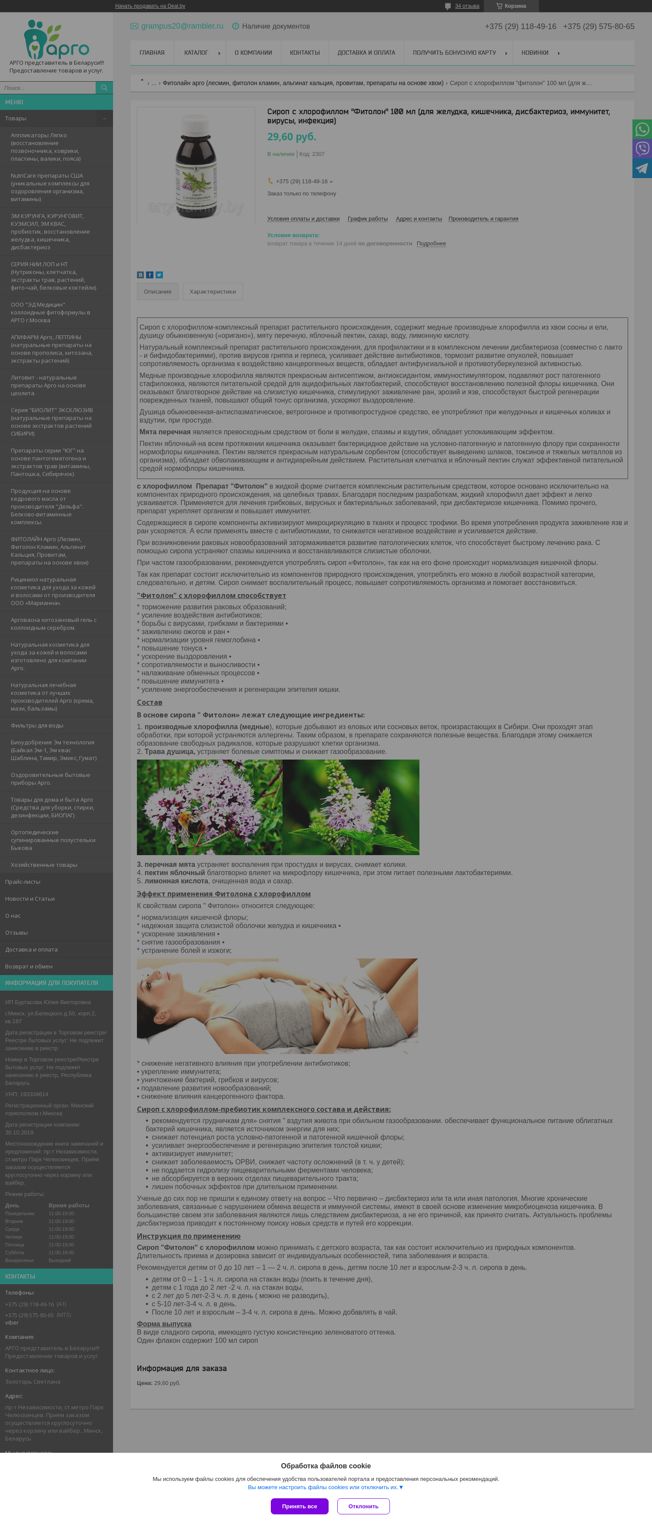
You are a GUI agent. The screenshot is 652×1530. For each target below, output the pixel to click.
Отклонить (364, 1506)
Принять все (299, 1506)
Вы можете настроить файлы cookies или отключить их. (323, 1487)
